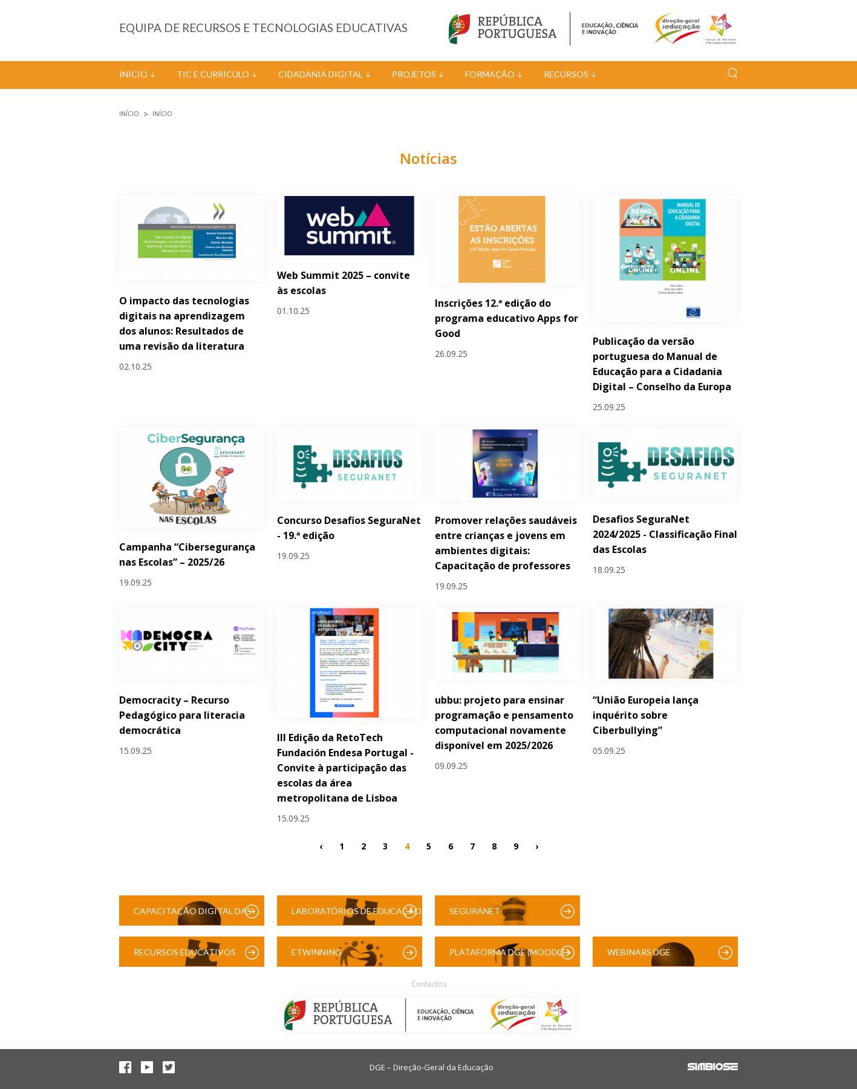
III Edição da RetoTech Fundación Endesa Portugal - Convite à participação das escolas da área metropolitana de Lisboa (345, 768)
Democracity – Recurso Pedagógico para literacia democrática (182, 715)
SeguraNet (474, 911)
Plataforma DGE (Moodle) (509, 952)
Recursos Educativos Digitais (185, 957)
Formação (490, 74)
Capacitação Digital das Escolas (193, 916)
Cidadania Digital (320, 74)
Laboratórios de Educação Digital (357, 916)
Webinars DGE (639, 952)
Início (133, 74)
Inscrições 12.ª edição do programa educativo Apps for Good (506, 318)
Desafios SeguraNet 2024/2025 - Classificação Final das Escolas (665, 534)
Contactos (428, 984)
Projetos (414, 74)
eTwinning (317, 952)
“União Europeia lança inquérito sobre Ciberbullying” (646, 715)
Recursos (566, 74)
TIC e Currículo (213, 74)
